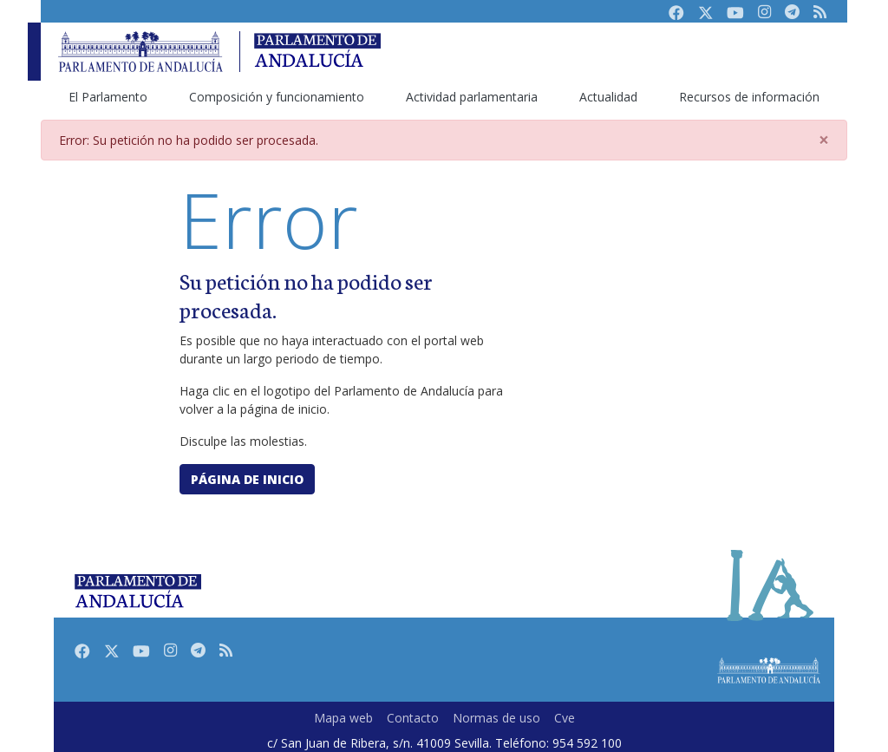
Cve (564, 717)
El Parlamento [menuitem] (108, 96)
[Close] (823, 140)
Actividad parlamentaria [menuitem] (472, 96)
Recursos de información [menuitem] (749, 96)
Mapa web (343, 717)
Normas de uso (496, 717)
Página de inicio (247, 479)
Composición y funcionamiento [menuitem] (276, 96)
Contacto (413, 717)
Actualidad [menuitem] (608, 96)
